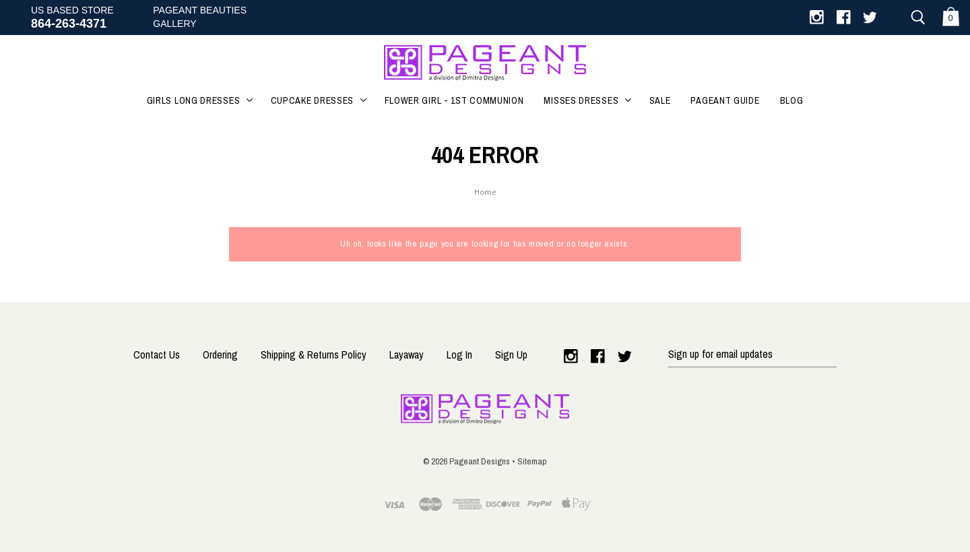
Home (485, 193)
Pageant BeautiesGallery (200, 17)
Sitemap (532, 461)
